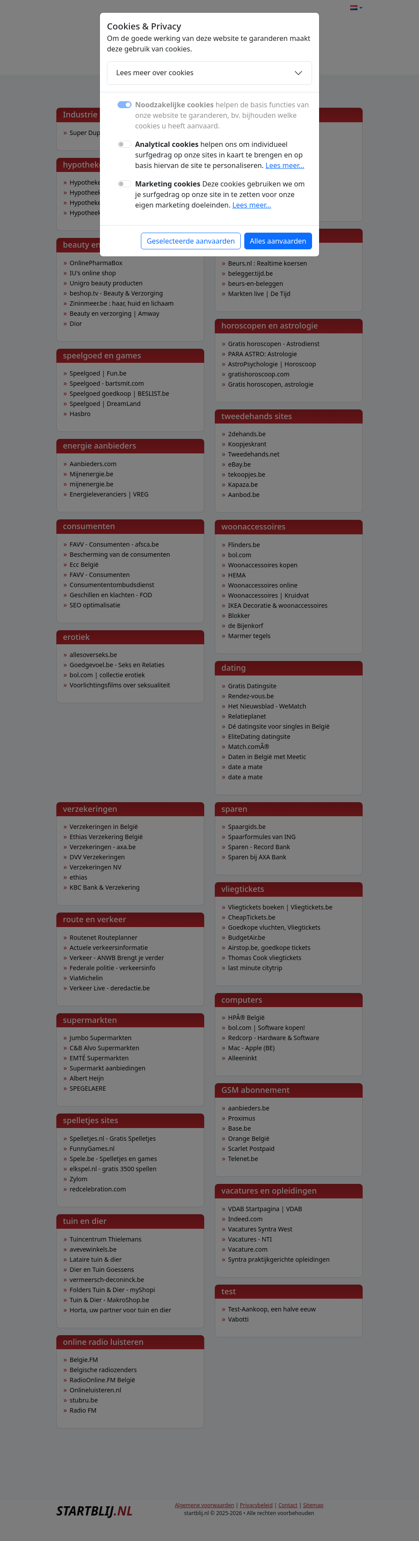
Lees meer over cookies (155, 72)
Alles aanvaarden (278, 241)
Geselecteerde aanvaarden (191, 241)
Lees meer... (284, 165)
